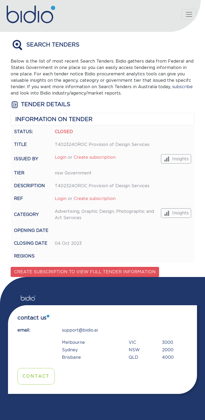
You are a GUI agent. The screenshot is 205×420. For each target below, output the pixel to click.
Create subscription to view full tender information (85, 272)
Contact (36, 376)
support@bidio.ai (80, 330)
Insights (176, 159)
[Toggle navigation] (189, 14)
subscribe (182, 87)
